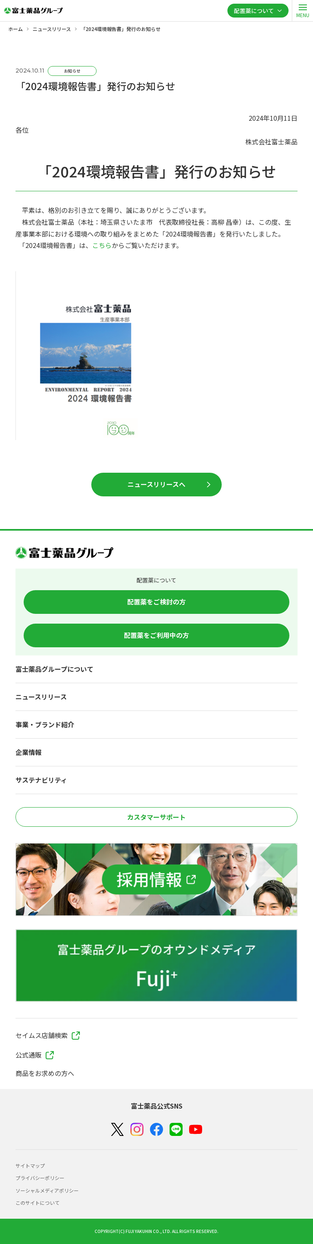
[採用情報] (156, 879)
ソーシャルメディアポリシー (47, 1190)
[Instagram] (136, 1129)
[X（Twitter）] (117, 1129)
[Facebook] (156, 1129)
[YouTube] (195, 1129)
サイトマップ (30, 1165)
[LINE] (176, 1129)
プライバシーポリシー (39, 1177)
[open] (302, 10)
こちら (102, 245)
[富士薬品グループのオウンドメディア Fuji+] (156, 965)
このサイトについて (37, 1202)
